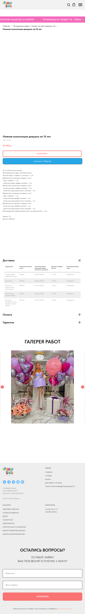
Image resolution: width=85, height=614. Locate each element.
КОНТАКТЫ (50, 505)
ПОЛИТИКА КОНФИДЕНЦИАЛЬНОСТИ (60, 486)
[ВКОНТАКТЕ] (4, 482)
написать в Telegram (42, 161)
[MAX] (22, 482)
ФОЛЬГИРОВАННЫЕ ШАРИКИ (14, 531)
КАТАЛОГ (7, 505)
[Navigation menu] (80, 4)
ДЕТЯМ (5, 516)
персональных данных (64, 609)
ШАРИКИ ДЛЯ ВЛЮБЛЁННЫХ (14, 534)
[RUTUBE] (13, 482)
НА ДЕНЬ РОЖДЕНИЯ (11, 513)
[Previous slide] (2, 387)
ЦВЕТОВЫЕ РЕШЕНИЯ (11, 509)
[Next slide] (82, 387)
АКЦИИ (48, 479)
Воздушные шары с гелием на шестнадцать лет (35, 26)
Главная (6, 26)
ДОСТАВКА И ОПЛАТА (53, 483)
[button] (68, 4)
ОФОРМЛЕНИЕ (8, 523)
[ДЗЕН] (18, 482)
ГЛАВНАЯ (48, 472)
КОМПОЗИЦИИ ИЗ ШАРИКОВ (14, 527)
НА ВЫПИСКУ (8, 520)
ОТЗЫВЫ (48, 476)
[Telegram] (9, 482)
